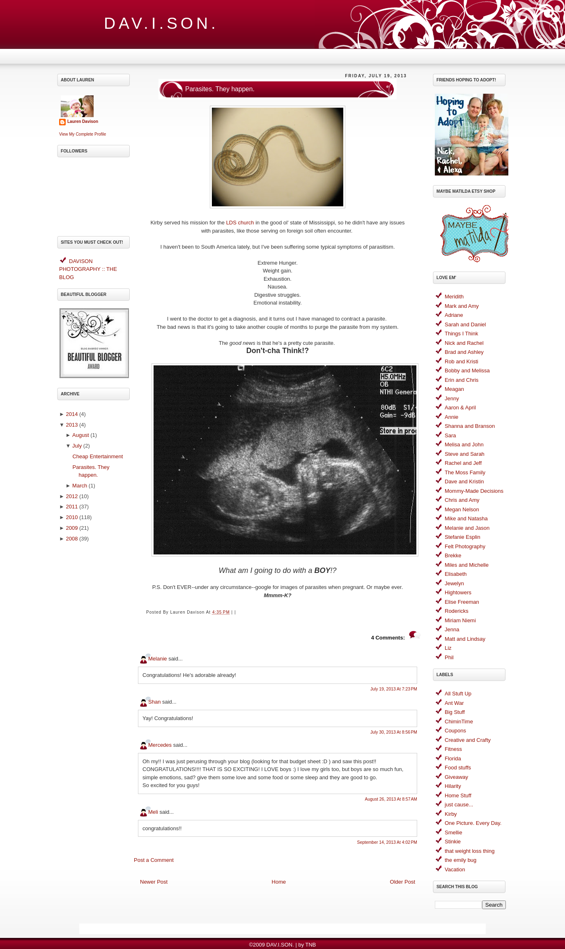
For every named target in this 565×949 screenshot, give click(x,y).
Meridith (454, 296)
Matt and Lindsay (465, 639)
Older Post (402, 882)
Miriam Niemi (460, 620)
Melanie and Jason (467, 528)
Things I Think (461, 333)
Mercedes (160, 745)
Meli (153, 812)
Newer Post (154, 882)
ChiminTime (459, 721)
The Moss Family (465, 472)
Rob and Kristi (461, 361)
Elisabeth (455, 574)
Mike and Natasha (466, 518)
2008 (72, 539)
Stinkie (453, 841)
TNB (310, 945)
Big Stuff (455, 712)
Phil (449, 657)
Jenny (452, 398)
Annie (451, 417)
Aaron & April (460, 407)
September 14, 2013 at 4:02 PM (387, 842)
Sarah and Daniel (465, 324)
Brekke (453, 555)
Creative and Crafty (468, 740)
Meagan (454, 389)
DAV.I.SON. (161, 23)
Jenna (452, 629)
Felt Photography (465, 546)
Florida (453, 758)
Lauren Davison (82, 121)
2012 (72, 496)
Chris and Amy (462, 500)
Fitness (453, 749)
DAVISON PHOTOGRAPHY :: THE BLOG (88, 269)
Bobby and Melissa (467, 370)
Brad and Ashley (464, 352)
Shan (154, 702)
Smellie (453, 832)
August (80, 435)
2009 (72, 528)
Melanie (157, 659)
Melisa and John (464, 444)
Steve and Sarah (465, 454)
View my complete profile (82, 134)
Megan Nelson (462, 509)
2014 (72, 414)
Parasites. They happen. (220, 88)
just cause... (459, 804)
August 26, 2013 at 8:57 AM (391, 799)
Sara (450, 435)
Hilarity (453, 786)
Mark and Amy (462, 306)
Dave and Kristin (464, 481)
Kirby (451, 814)
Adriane (454, 315)
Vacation (455, 869)
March (79, 486)
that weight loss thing (469, 851)
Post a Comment (154, 860)
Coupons (455, 730)
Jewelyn (454, 583)
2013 (72, 425)
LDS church (240, 222)
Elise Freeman (462, 602)
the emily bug (460, 860)
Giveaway (456, 777)
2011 (72, 506)
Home (279, 882)
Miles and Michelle (467, 565)
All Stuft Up (458, 693)
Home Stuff (458, 795)
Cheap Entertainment (97, 456)
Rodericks (457, 611)
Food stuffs (458, 767)
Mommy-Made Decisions (474, 491)
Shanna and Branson (470, 426)
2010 (72, 517)
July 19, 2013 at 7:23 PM (393, 689)
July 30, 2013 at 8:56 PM (393, 732)
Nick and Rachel (464, 343)
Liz (448, 648)
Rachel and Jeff (463, 463)
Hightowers (458, 592)
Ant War (454, 703)
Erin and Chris (461, 380)
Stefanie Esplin (462, 537)
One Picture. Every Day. (473, 823)
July (77, 446)
